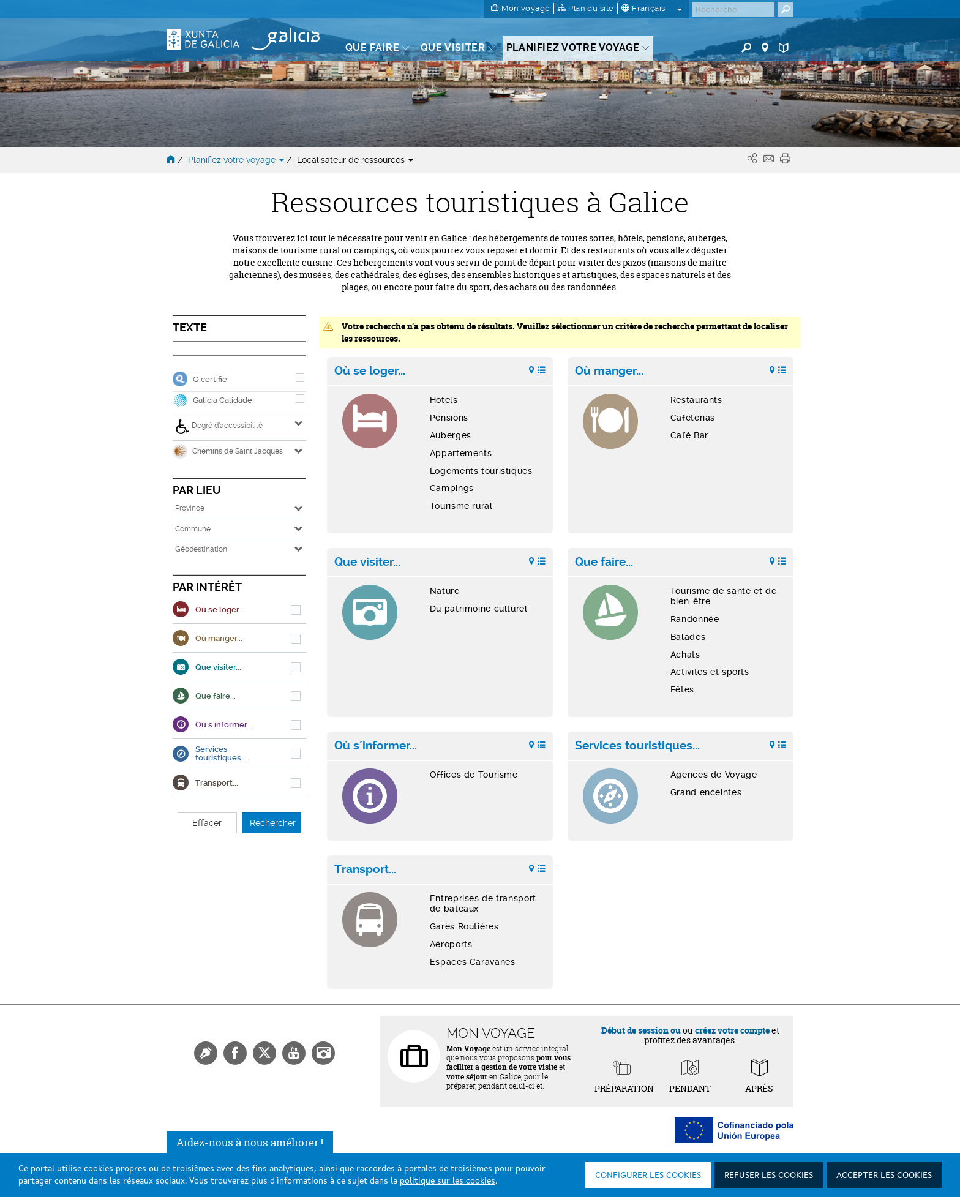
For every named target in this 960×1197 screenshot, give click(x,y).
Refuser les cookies (768, 1175)
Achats (685, 654)
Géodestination (201, 549)
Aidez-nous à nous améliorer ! (249, 1142)
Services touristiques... (637, 745)
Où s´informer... (375, 745)
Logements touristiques (481, 471)
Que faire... (604, 562)
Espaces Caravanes (473, 962)
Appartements (461, 453)
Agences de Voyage (713, 774)
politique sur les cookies (447, 1181)
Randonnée (694, 619)
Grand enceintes (705, 792)
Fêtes (682, 689)
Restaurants (696, 400)
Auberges (450, 435)
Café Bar (689, 435)
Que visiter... (367, 562)
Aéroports (451, 944)
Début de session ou (641, 1030)
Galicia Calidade (222, 400)
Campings (452, 488)
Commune (193, 529)
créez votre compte (732, 1030)
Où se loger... (369, 371)
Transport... (365, 869)
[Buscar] (733, 9)
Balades (687, 637)
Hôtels (444, 400)
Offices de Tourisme (474, 774)
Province (189, 508)
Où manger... (609, 371)
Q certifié (210, 379)
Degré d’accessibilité (219, 426)
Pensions (449, 417)
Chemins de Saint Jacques (228, 451)
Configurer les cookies (648, 1175)
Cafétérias (692, 417)
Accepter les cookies (884, 1175)
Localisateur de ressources (355, 160)
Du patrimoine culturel (479, 609)
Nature (445, 591)
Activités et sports (709, 672)
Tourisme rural (461, 506)
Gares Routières (464, 926)
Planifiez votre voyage (237, 160)
